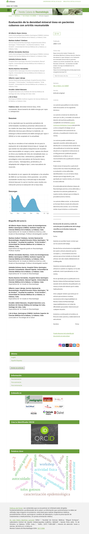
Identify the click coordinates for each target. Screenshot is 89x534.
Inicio (10, 16)
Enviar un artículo (17, 368)
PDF (57, 34)
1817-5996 (41, 528)
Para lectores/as (16, 379)
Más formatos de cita (61, 76)
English (13, 357)
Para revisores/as (16, 385)
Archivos (17, 16)
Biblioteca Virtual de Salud (72, 1)
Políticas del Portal (16, 508)
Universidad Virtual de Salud (52, 1)
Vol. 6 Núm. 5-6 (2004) (29, 16)
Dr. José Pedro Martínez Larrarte (22, 520)
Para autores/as (16, 382)
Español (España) (16, 360)
